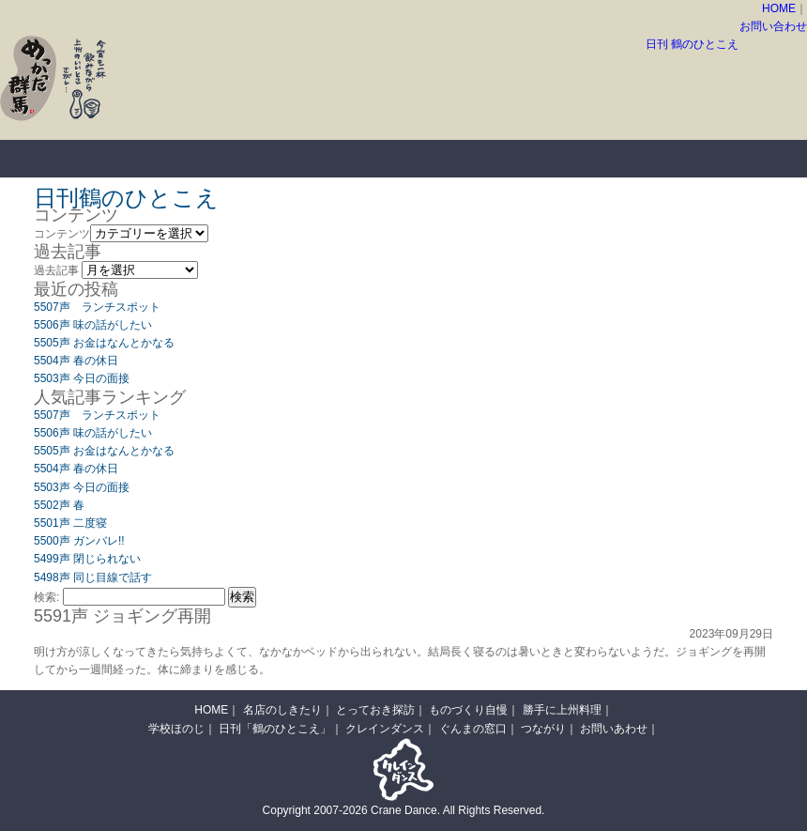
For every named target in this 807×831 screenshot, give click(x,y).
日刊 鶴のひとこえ (692, 44)
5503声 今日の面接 (81, 378)
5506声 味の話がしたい (93, 324)
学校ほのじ (176, 728)
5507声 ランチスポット (97, 307)
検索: (46, 597)
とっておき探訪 (300, 158)
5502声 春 (59, 505)
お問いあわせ (613, 728)
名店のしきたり (150, 158)
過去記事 (56, 270)
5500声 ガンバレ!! (79, 540)
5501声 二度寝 (70, 523)
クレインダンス (384, 728)
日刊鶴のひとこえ (126, 197)
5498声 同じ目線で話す (93, 577)
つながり (543, 728)
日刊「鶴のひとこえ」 (275, 728)
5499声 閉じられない (87, 558)
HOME (779, 8)
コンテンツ (62, 233)
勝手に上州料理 (600, 158)
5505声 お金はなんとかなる (104, 342)
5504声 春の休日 (76, 360)
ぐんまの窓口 (473, 728)
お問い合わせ (773, 26)
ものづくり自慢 (450, 158)
